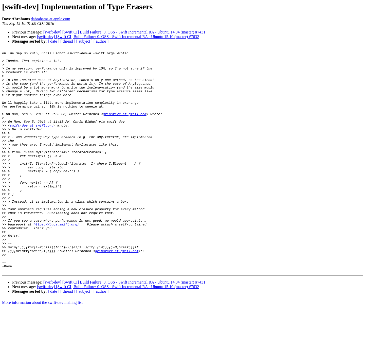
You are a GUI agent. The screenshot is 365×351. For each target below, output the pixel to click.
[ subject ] (84, 41)
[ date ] (53, 41)
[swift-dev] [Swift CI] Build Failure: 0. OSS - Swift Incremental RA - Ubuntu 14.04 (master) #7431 (124, 32)
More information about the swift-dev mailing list (42, 346)
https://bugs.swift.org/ (56, 259)
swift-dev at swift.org (31, 140)
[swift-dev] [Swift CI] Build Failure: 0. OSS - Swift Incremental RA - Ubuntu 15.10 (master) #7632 (118, 36)
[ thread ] (67, 41)
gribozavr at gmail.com (125, 127)
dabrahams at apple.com (50, 19)
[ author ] (101, 41)
